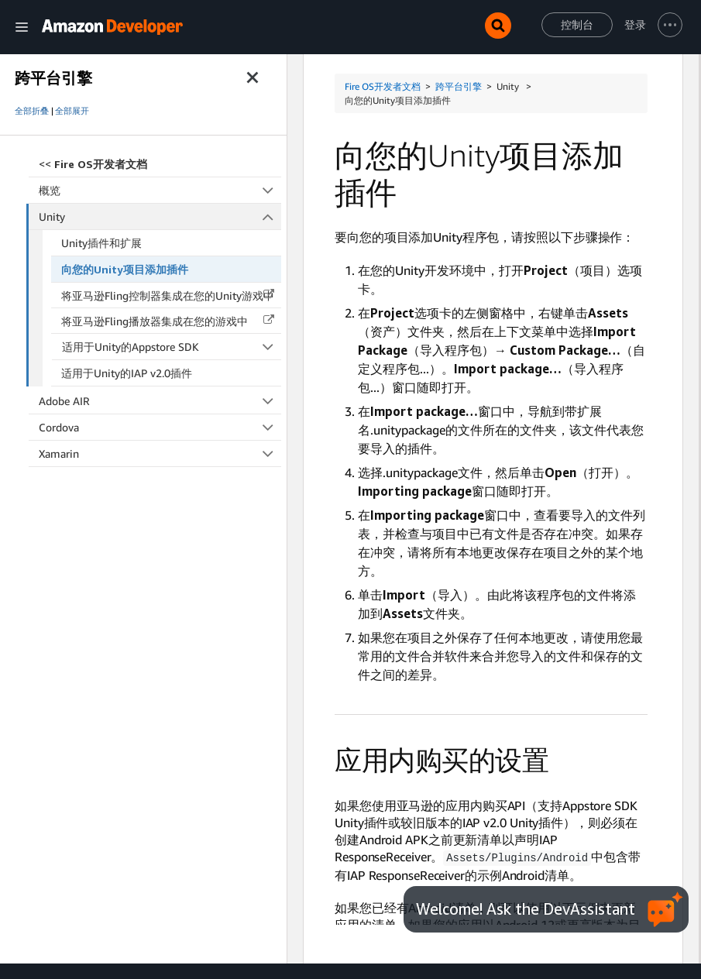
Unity (160, 216)
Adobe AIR (160, 400)
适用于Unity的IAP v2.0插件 (126, 373)
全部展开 (72, 110)
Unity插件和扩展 (101, 242)
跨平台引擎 (458, 86)
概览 (160, 190)
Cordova (160, 427)
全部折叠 (32, 110)
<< (93, 163)
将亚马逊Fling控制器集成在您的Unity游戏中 (167, 295)
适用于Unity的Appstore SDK (172, 346)
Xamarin (160, 453)
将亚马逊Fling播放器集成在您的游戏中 (154, 321)
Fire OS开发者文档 (383, 86)
